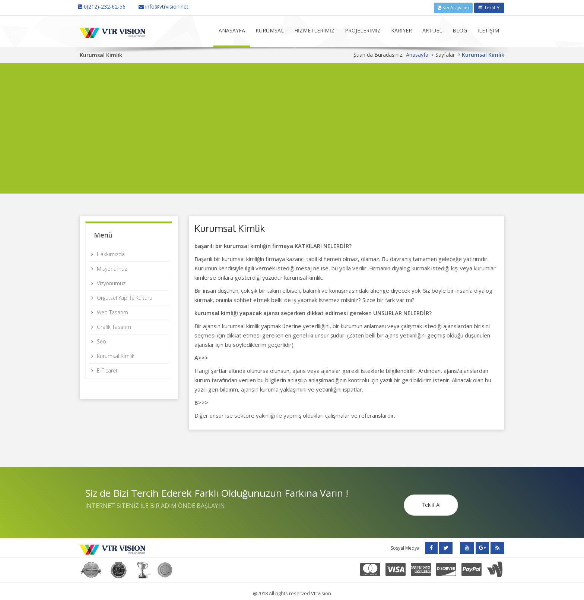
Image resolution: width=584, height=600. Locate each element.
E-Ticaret (107, 369)
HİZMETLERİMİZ (314, 29)
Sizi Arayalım (453, 7)
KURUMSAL (270, 29)
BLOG (460, 29)
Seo (101, 340)
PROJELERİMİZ (363, 29)
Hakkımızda (111, 253)
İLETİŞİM (488, 29)
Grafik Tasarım (114, 325)
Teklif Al (489, 7)
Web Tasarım (112, 311)
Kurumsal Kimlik (115, 354)
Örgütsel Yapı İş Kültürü (124, 296)
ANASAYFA (232, 29)
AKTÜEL (432, 29)
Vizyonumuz (111, 282)
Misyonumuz (112, 267)
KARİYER (401, 29)
